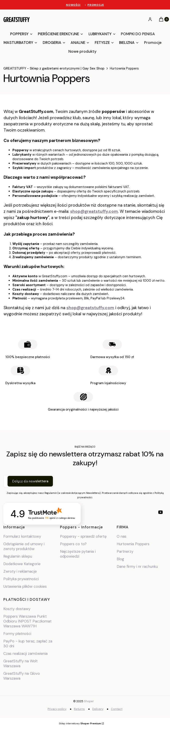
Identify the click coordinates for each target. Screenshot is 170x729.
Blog (120, 558)
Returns (79, 709)
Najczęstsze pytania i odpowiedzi (78, 554)
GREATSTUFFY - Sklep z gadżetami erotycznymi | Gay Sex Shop (53, 68)
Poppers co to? (73, 543)
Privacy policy (57, 709)
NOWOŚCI (73, 5)
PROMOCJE (95, 5)
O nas (121, 536)
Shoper (89, 701)
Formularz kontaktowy (22, 536)
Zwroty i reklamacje (20, 571)
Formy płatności (17, 633)
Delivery (97, 709)
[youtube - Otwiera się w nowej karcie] (160, 512)
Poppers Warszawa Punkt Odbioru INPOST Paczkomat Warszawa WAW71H (27, 621)
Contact (116, 709)
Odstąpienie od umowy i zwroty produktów (23, 546)
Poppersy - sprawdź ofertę (83, 536)
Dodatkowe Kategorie (22, 563)
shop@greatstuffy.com (94, 211)
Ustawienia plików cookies (25, 586)
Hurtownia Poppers (133, 543)
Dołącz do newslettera (30, 481)
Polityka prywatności (21, 578)
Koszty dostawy (16, 608)
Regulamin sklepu (17, 556)
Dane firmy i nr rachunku (137, 566)
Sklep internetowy (80, 723)
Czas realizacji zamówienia (25, 653)
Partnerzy (125, 551)
